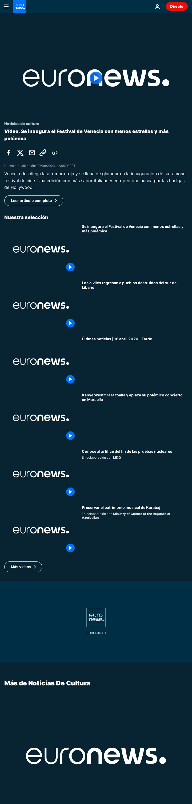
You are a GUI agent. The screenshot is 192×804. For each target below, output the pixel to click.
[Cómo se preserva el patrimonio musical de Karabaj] (135, 530)
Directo (176, 6)
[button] (23, 566)
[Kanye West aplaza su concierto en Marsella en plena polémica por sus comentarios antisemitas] (135, 418)
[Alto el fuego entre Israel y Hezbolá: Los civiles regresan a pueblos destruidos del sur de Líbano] (135, 305)
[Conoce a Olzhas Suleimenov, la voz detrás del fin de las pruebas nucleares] (135, 474)
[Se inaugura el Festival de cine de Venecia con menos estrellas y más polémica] (135, 249)
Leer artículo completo (31, 200)
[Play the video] (96, 78)
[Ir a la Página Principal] (19, 6)
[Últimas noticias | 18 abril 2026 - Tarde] (135, 362)
